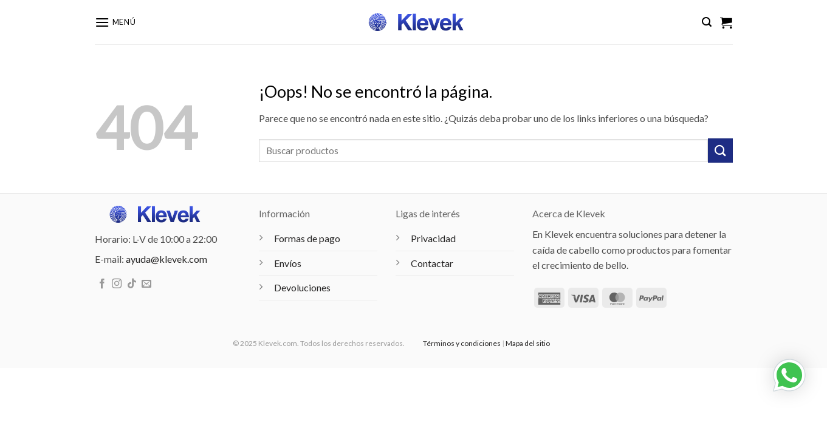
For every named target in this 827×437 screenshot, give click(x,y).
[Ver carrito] (726, 22)
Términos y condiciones (462, 343)
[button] (115, 22)
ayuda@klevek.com (166, 259)
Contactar (432, 263)
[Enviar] (720, 150)
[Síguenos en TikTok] (132, 284)
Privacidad (433, 238)
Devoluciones (302, 287)
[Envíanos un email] (146, 284)
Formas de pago (307, 238)
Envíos (287, 263)
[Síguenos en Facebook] (102, 284)
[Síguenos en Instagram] (117, 284)
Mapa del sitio (528, 343)
